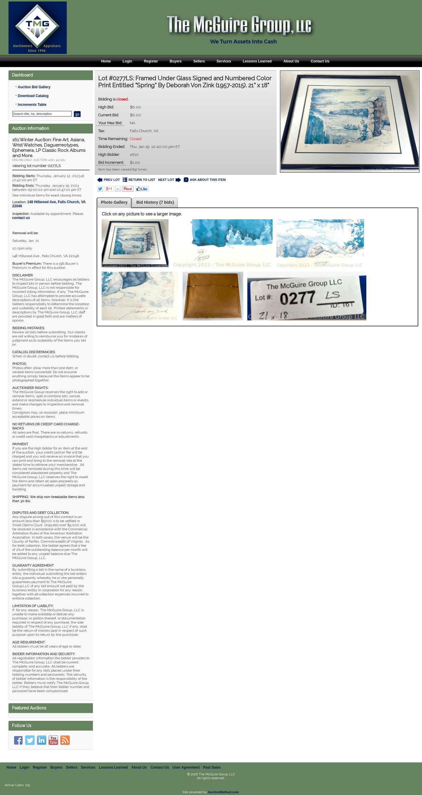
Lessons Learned (257, 61)
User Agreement (186, 767)
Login (127, 61)
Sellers (199, 61)
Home (106, 61)
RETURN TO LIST (139, 180)
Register (151, 61)
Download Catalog (33, 96)
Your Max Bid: (110, 123)
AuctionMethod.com (223, 792)
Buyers (176, 61)
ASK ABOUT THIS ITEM (205, 180)
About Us (291, 61)
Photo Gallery (114, 202)
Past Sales (212, 767)
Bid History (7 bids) (155, 202)
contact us (21, 218)
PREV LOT (108, 180)
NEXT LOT (169, 180)
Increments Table (32, 105)
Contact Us (320, 61)
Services (224, 61)
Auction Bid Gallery (34, 87)
